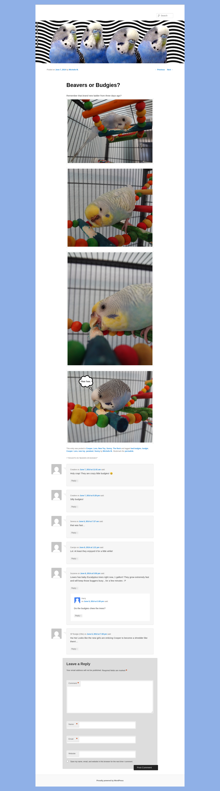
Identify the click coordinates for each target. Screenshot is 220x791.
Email (73, 739)
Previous (160, 70)
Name (73, 724)
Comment (74, 683)
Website (72, 753)
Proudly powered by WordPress (109, 781)
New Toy (101, 448)
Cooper (89, 448)
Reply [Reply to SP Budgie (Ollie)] (74, 649)
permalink (129, 451)
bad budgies (136, 448)
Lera (95, 448)
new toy (82, 451)
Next (170, 70)
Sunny (109, 448)
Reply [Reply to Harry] (78, 615)
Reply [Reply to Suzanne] (74, 588)
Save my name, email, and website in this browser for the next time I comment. (101, 762)
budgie (145, 448)
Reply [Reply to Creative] (74, 480)
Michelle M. (73, 70)
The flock (117, 448)
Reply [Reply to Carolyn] (74, 558)
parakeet (89, 451)
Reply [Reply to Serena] (74, 532)
